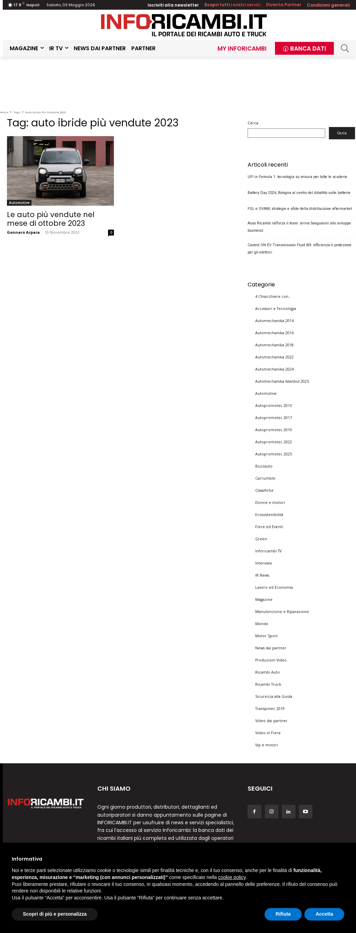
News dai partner (270, 648)
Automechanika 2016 (274, 332)
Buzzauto (264, 466)
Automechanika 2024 (274, 369)
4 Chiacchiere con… (273, 296)
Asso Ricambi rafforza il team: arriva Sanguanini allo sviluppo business (299, 226)
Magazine (264, 599)
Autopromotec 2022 (273, 441)
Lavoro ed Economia (274, 587)
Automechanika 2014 (274, 320)
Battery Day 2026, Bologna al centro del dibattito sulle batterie (299, 192)
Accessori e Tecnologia (275, 308)
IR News (262, 575)
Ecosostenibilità (269, 514)
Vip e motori (266, 745)
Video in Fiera (268, 732)
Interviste (263, 563)
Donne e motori (270, 502)
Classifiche (264, 490)
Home (4, 112)
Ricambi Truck (268, 684)
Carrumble (265, 478)
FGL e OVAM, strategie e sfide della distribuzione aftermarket (300, 208)
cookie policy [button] (232, 877)
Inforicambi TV (268, 551)
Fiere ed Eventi (269, 526)
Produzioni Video (271, 660)
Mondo (261, 623)
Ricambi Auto (267, 672)
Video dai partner (271, 720)
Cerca (253, 123)
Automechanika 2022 (274, 357)
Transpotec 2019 (270, 708)
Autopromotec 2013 (273, 405)
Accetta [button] (324, 914)
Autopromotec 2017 (273, 417)
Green (261, 538)
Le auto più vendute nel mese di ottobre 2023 (51, 219)
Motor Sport (266, 635)
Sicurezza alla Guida (273, 696)
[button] (344, 48)
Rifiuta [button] (283, 914)
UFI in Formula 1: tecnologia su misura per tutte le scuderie (297, 176)
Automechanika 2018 (274, 345)
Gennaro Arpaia (23, 232)
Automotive (19, 202)
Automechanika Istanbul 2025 (282, 381)
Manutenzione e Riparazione (282, 611)
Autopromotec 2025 (273, 454)
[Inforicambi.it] (183, 25)
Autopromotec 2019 (273, 429)
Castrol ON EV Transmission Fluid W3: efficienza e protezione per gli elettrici (299, 248)
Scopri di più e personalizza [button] (55, 914)
